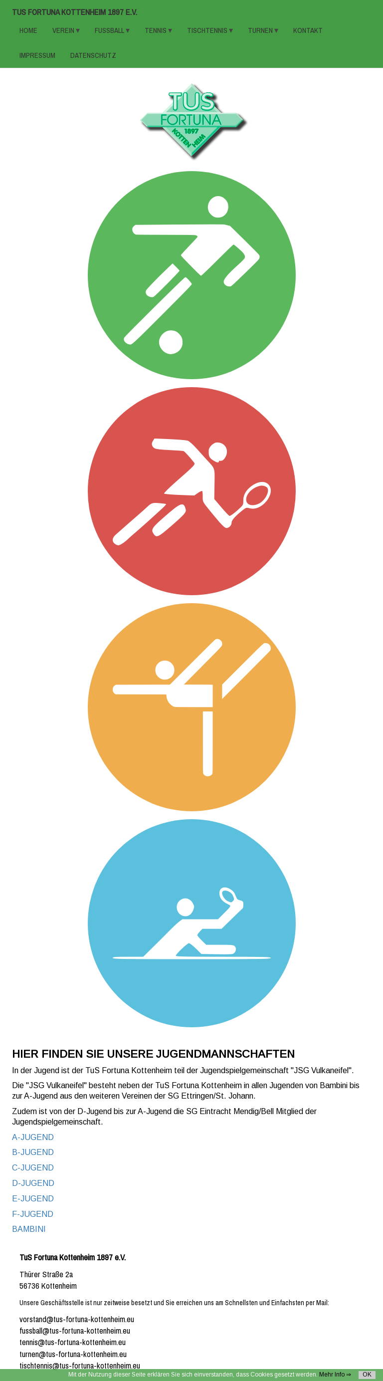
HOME (28, 30)
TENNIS (156, 30)
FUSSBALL (110, 30)
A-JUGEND (33, 1137)
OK (367, 1374)
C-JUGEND (33, 1167)
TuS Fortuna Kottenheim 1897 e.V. (74, 12)
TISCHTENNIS (208, 30)
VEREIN (64, 30)
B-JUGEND (33, 1152)
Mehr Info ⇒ (335, 1374)
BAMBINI (29, 1229)
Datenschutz (93, 55)
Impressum (37, 55)
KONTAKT (308, 30)
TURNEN (261, 30)
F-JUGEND (32, 1214)
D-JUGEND (33, 1183)
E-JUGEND (33, 1198)
